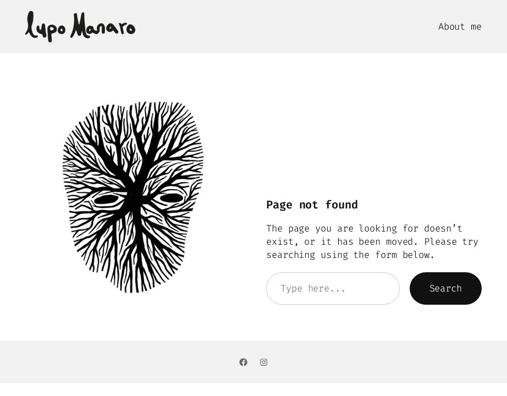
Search (445, 288)
